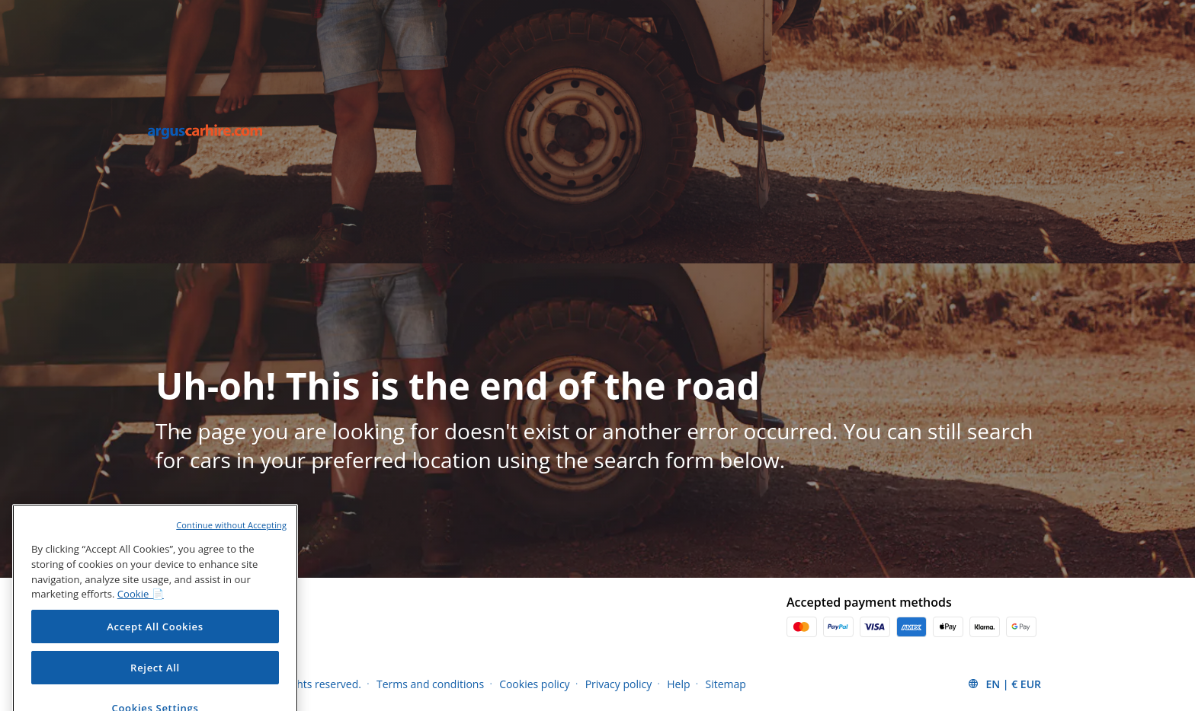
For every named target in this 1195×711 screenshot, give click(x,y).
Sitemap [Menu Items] (726, 684)
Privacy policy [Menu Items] (618, 684)
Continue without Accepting (231, 541)
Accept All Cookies (155, 642)
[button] (1004, 683)
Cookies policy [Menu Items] (534, 684)
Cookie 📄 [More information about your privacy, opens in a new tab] (140, 610)
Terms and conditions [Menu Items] (430, 684)
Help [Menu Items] (678, 684)
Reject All (155, 683)
